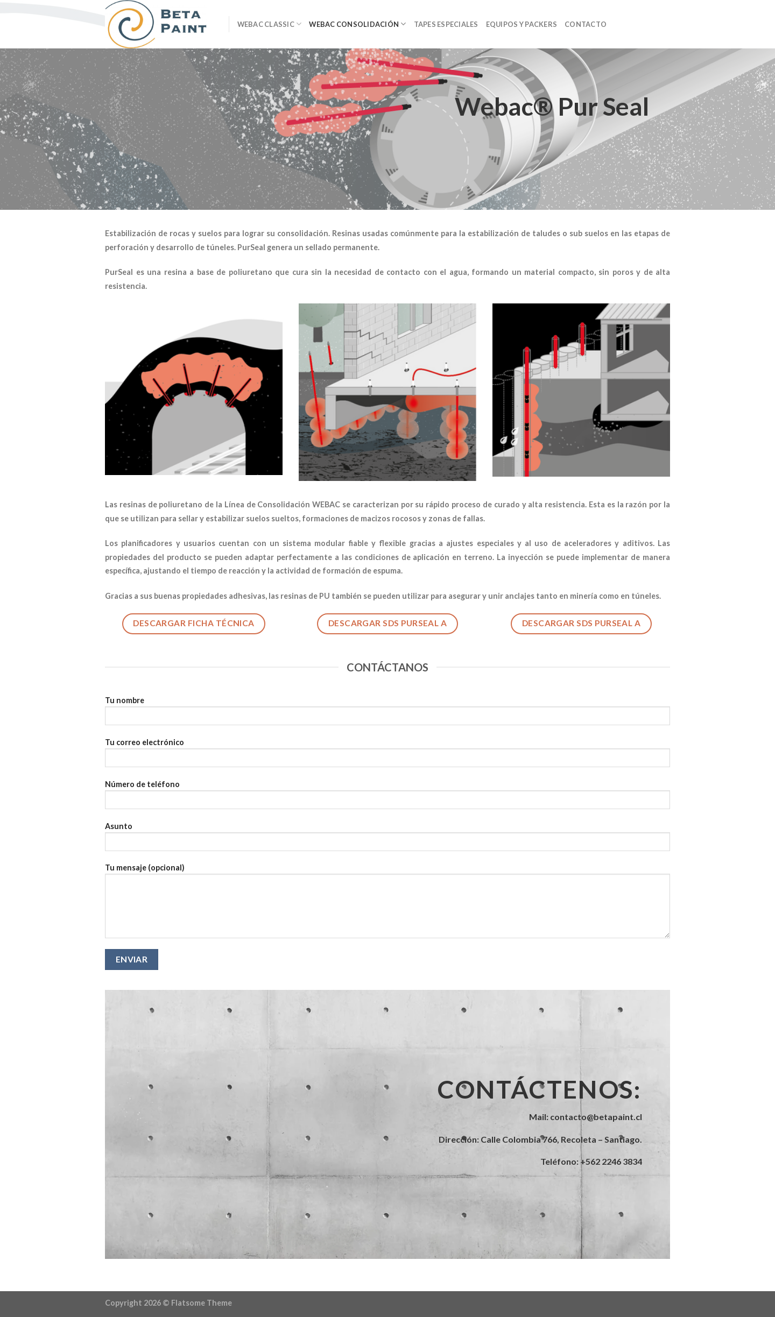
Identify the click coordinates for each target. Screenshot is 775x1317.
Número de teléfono (387, 798)
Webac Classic (269, 24)
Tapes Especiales (446, 24)
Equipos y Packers (521, 24)
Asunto (387, 840)
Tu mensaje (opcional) (387, 904)
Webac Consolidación (357, 24)
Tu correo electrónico (387, 756)
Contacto (586, 24)
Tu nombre (387, 714)
